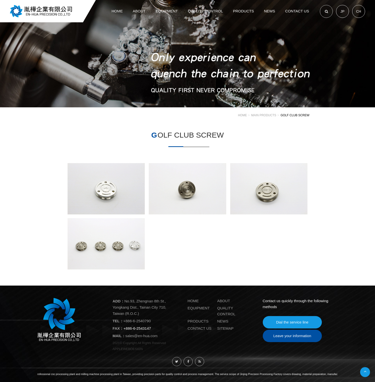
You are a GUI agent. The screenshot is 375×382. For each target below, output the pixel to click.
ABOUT (223, 301)
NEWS (222, 321)
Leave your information (292, 336)
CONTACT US (199, 328)
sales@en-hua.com (141, 336)
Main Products (263, 115)
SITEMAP (225, 328)
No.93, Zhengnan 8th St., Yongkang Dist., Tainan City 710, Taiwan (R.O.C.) (139, 307)
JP (342, 11)
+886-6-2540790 (137, 321)
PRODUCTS (198, 321)
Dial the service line (292, 322)
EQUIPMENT (199, 308)
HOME (242, 115)
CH (358, 11)
